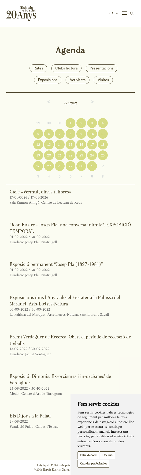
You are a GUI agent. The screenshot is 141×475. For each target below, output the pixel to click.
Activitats (77, 80)
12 (38, 144)
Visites (103, 80)
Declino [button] (107, 455)
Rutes (38, 68)
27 (49, 166)
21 (60, 155)
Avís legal (42, 465)
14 (60, 144)
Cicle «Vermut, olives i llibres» (40, 192)
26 (38, 166)
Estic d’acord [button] (88, 455)
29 (38, 123)
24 (92, 155)
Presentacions (101, 68)
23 (81, 155)
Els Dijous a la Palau (30, 416)
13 (49, 144)
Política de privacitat (64, 465)
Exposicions (47, 80)
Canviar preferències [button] (93, 463)
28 (60, 166)
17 (92, 144)
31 (60, 123)
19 (38, 155)
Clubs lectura (66, 68)
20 (49, 155)
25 (103, 155)
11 (103, 134)
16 (81, 144)
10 (92, 134)
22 (70, 155)
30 (49, 123)
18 (103, 144)
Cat (113, 13)
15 (70, 144)
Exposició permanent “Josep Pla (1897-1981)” (56, 264)
